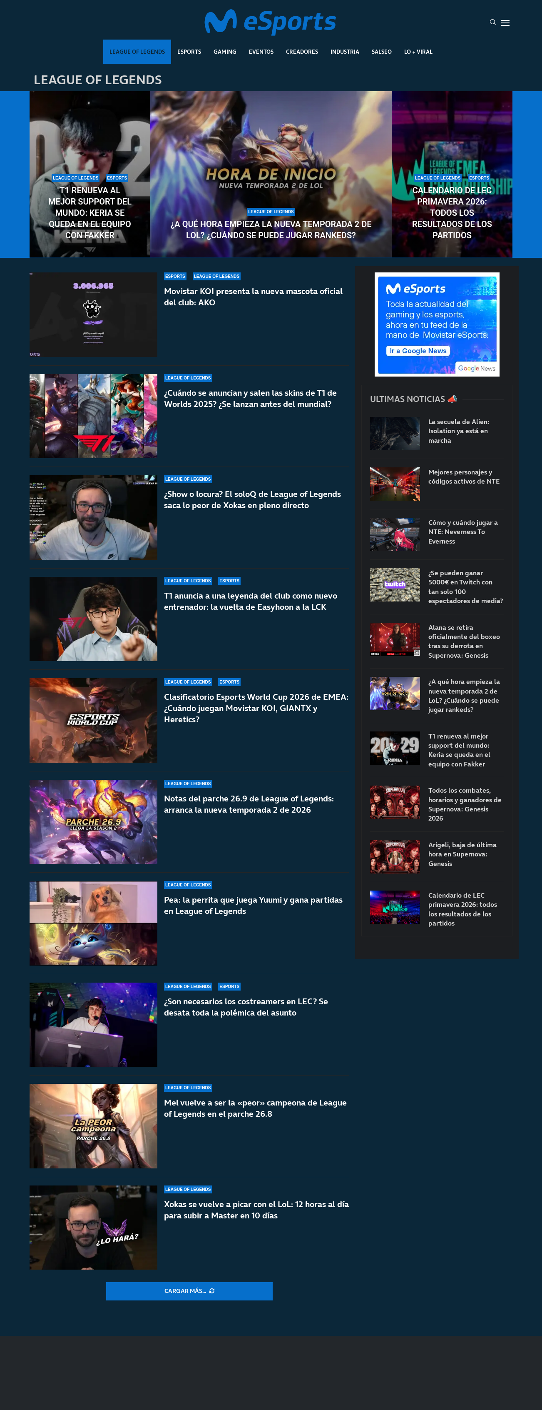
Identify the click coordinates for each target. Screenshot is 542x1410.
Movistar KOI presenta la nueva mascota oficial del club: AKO (253, 296)
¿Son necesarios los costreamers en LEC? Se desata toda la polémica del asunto (246, 1007)
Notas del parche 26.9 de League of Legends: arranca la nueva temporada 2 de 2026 (249, 804)
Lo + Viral (418, 51)
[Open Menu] (505, 23)
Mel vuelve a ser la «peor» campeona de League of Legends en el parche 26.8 (255, 1108)
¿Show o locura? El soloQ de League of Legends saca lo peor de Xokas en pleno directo (252, 499)
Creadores (302, 51)
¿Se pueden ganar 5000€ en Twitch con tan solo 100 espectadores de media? (465, 586)
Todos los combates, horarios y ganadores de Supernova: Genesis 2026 (465, 804)
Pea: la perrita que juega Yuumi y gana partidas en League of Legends (253, 905)
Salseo (382, 51)
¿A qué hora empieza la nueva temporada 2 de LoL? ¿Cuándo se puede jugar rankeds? (270, 229)
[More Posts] (189, 1291)
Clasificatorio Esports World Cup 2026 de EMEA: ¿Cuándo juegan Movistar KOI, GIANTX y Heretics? (256, 708)
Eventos (261, 51)
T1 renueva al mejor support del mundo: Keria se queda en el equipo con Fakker (90, 212)
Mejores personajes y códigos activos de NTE (464, 476)
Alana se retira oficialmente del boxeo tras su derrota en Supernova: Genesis (464, 641)
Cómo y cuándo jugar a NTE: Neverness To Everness (463, 532)
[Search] (493, 23)
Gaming (225, 51)
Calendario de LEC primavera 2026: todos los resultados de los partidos (452, 212)
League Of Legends (137, 51)
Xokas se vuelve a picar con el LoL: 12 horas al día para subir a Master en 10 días (256, 1209)
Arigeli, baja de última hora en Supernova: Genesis (462, 854)
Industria (345, 51)
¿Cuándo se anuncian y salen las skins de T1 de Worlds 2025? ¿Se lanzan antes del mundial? (250, 398)
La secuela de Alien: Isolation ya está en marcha (458, 431)
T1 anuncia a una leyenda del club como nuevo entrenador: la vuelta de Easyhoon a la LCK (250, 601)
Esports (189, 51)
